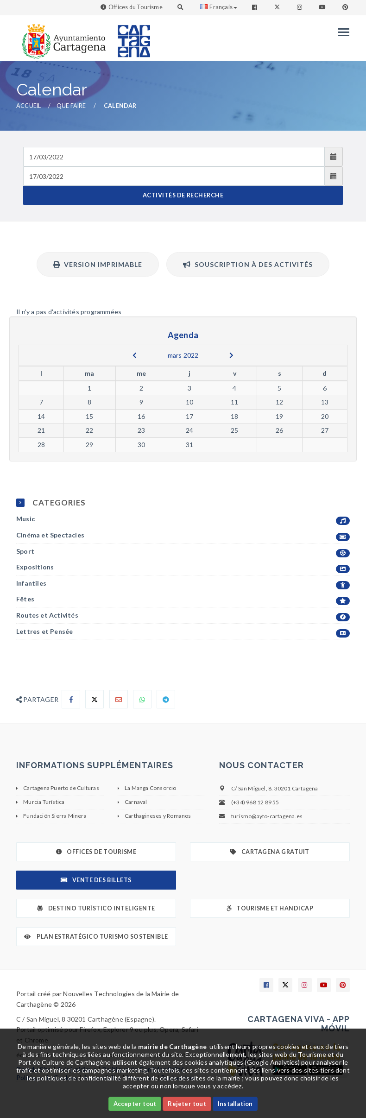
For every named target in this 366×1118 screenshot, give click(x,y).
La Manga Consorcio (151, 787)
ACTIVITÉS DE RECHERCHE (183, 195)
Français (218, 7)
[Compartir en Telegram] (166, 699)
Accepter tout (135, 1103)
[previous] (134, 355)
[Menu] (341, 32)
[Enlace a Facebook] (255, 7)
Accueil (28, 105)
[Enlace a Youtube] (323, 7)
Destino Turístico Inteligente (96, 908)
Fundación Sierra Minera (55, 815)
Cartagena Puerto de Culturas (61, 787)
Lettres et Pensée (183, 631)
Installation (235, 1103)
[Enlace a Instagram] (300, 7)
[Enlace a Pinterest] (346, 7)
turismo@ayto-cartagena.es (267, 816)
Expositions (183, 567)
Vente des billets (96, 880)
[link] (61, 37)
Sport (183, 551)
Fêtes (183, 599)
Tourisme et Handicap (270, 908)
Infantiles (183, 583)
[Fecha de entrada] (174, 156)
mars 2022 (183, 355)
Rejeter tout (187, 1103)
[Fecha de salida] (174, 176)
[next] (231, 355)
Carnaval (136, 801)
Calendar (120, 105)
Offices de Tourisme (96, 851)
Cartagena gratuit (269, 851)
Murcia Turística (43, 801)
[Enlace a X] (285, 985)
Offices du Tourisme (135, 7)
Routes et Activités (183, 615)
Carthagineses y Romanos (158, 815)
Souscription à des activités (248, 264)
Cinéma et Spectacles (183, 535)
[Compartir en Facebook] (71, 699)
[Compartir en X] (94, 699)
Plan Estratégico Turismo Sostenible (96, 936)
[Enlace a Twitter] (278, 7)
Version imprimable (97, 264)
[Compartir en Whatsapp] (142, 699)
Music (183, 519)
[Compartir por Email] (118, 699)
